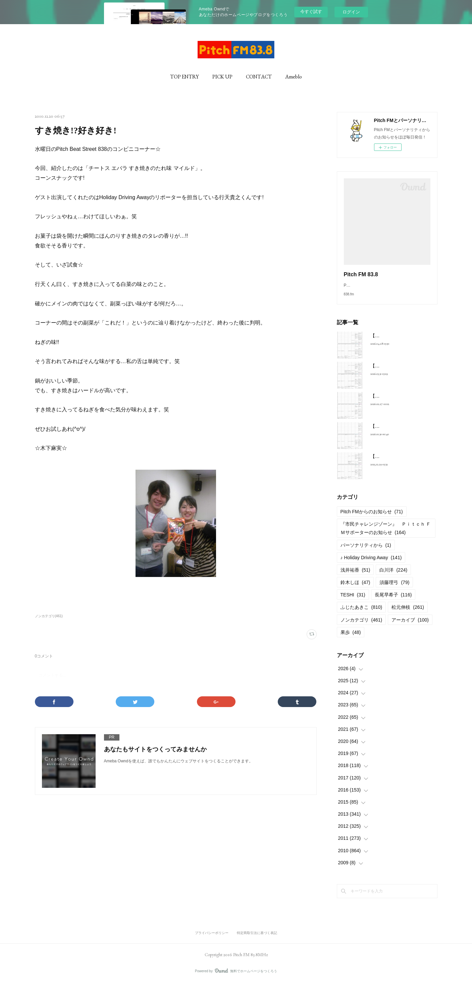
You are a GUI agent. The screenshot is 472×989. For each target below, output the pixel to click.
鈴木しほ (355, 589)
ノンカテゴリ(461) (49, 616)
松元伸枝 (407, 614)
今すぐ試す (311, 11)
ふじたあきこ (361, 614)
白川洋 (393, 576)
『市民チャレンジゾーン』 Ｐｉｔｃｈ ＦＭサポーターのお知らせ (385, 535)
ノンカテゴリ (361, 626)
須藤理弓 (394, 589)
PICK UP (222, 76)
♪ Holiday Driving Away (371, 564)
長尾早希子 (393, 601)
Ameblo (293, 76)
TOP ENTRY (184, 76)
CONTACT (259, 76)
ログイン (351, 11)
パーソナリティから (365, 552)
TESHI (352, 601)
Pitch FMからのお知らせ (371, 518)
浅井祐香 (355, 576)
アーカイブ (410, 626)
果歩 (350, 639)
